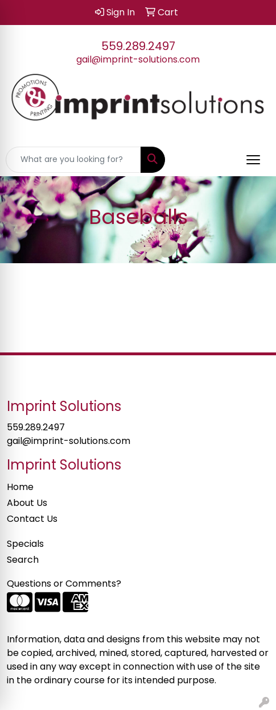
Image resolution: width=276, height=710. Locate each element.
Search (23, 559)
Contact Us (32, 518)
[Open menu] (253, 159)
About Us (27, 502)
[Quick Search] (73, 160)
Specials (25, 543)
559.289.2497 (138, 46)
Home (20, 486)
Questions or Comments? (64, 583)
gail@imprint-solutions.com (138, 59)
